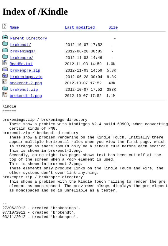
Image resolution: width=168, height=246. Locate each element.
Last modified (80, 27)
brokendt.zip (24, 89)
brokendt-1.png (26, 95)
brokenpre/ (21, 57)
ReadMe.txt (21, 63)
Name (14, 27)
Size (113, 27)
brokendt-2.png (26, 82)
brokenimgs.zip (26, 76)
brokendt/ (20, 44)
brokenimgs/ (23, 51)
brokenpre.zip (25, 70)
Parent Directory (28, 38)
